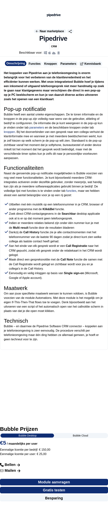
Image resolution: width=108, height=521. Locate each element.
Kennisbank (90, 64)
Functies (35, 63)
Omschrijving (15, 63)
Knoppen (50, 63)
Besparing (54, 498)
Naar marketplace (50, 31)
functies (71, 190)
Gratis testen (54, 490)
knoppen (9, 131)
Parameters (68, 63)
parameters (36, 127)
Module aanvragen (54, 482)
